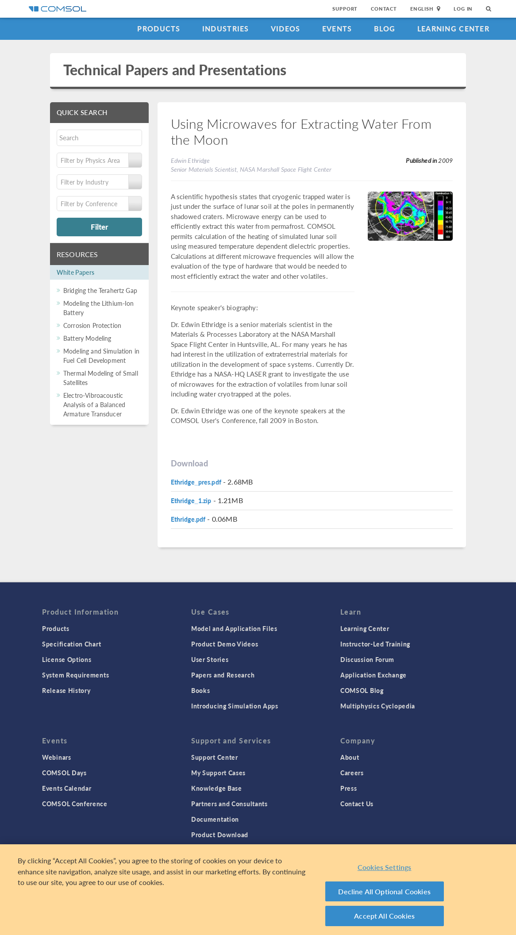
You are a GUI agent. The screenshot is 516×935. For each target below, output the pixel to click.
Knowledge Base (216, 788)
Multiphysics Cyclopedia (377, 705)
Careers (352, 772)
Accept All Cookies (384, 916)
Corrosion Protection (92, 325)
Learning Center (453, 28)
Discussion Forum (367, 659)
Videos (285, 28)
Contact (384, 8)
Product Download (219, 834)
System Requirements (75, 674)
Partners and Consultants (229, 803)
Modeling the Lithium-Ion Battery (98, 308)
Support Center (214, 757)
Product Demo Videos (224, 643)
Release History (66, 690)
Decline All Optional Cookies (384, 891)
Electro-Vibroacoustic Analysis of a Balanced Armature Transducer (94, 404)
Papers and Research (222, 674)
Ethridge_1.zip (191, 500)
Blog (385, 28)
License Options (67, 659)
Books (200, 690)
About (349, 757)
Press (348, 788)
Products (158, 28)
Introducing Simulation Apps (234, 705)
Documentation (215, 819)
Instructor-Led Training (375, 643)
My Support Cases (218, 772)
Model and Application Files (234, 628)
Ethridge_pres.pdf (196, 481)
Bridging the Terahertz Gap (100, 290)
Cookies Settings (385, 867)
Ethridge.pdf (188, 519)
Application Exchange (373, 674)
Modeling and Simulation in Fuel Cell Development (101, 355)
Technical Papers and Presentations (174, 69)
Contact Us (357, 803)
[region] (258, 889)
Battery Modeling (87, 338)
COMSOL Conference (75, 803)
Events (337, 28)
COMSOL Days (64, 772)
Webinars (56, 757)
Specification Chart (71, 643)
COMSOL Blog (362, 690)
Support (345, 8)
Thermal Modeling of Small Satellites (100, 378)
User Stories (209, 659)
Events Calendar (67, 788)
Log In (463, 8)
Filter (99, 226)
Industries (225, 28)
